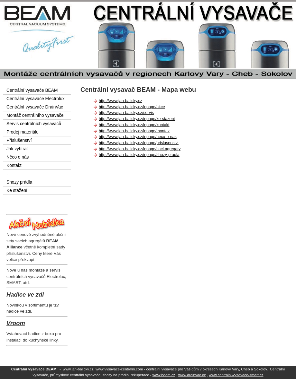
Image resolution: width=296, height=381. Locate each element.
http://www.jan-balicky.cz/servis (126, 112)
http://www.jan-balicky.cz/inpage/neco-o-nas (138, 136)
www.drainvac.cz (192, 375)
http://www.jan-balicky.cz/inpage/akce (132, 107)
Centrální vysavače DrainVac (34, 107)
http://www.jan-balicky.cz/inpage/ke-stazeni (137, 119)
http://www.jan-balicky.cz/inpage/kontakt (134, 125)
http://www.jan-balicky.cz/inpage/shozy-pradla (139, 154)
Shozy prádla (19, 182)
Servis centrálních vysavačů (33, 123)
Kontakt (14, 165)
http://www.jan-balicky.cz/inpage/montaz (134, 131)
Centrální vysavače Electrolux (35, 98)
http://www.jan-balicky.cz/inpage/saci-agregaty (139, 149)
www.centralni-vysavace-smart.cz (236, 375)
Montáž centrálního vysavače (35, 115)
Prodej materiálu (22, 132)
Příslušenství (19, 140)
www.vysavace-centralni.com (119, 369)
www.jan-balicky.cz (78, 369)
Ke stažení (16, 190)
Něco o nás (17, 157)
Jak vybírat (17, 148)
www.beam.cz (164, 375)
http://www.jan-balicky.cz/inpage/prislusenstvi (139, 143)
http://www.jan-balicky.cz (120, 101)
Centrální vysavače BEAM (32, 90)
